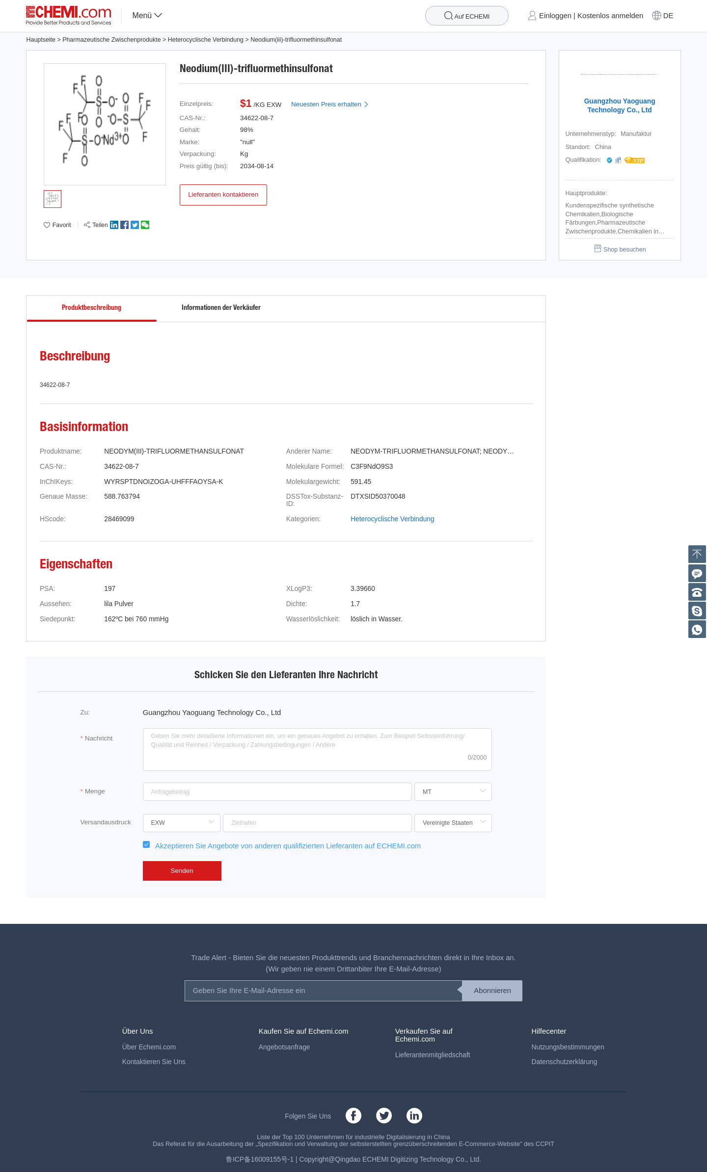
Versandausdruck (106, 822)
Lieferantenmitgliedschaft (432, 1055)
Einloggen (555, 16)
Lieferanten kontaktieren (223, 194)
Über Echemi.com (149, 1047)
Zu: (85, 712)
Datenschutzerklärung (565, 1062)
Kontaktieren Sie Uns (154, 1062)
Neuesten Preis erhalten (330, 104)
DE (668, 16)
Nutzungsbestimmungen (568, 1047)
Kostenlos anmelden (610, 16)
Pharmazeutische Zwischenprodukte (111, 39)
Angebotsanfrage (284, 1047)
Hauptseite (40, 39)
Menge (95, 791)
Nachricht (98, 738)
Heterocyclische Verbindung (206, 39)
